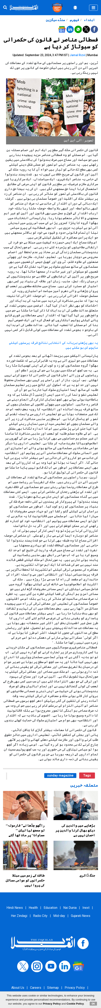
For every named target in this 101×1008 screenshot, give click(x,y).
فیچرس (74, 20)
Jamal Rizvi (77, 55)
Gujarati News (80, 916)
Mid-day (59, 916)
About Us (17, 988)
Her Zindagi (19, 916)
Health (33, 908)
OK (93, 1003)
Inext (85, 908)
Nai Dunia (70, 908)
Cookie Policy (75, 1003)
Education (50, 908)
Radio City (40, 916)
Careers (35, 988)
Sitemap (53, 988)
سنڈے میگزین (55, 20)
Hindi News (14, 908)
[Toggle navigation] (93, 8)
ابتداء (89, 20)
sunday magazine (60, 775)
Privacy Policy (75, 988)
